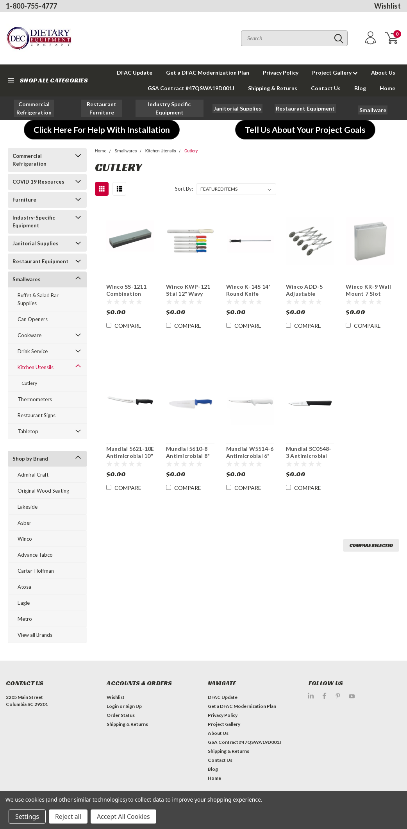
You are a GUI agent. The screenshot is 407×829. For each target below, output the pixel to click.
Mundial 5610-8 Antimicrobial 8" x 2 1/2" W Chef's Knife (188, 452)
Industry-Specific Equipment (33, 221)
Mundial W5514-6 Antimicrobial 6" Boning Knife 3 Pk (250, 452)
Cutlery (29, 383)
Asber (24, 523)
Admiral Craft (33, 475)
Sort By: (184, 189)
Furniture (24, 200)
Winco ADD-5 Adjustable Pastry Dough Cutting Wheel (305, 290)
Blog (360, 88)
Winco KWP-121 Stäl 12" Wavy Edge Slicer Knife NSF (188, 290)
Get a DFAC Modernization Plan (207, 72)
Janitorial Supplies (35, 243)
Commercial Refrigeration (29, 160)
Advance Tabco (35, 555)
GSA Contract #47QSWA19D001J (191, 88)
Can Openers (33, 319)
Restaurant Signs (36, 415)
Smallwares (26, 279)
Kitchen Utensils (36, 367)
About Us (383, 72)
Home (387, 88)
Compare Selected (371, 545)
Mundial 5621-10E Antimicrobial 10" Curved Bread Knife (130, 452)
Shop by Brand (30, 459)
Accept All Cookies (123, 816)
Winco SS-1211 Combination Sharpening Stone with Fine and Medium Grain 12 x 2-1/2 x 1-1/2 (130, 290)
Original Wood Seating (43, 491)
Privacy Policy (280, 72)
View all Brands (35, 635)
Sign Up (133, 706)
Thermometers (35, 399)
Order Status (121, 715)
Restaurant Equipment (40, 261)
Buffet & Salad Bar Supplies (38, 299)
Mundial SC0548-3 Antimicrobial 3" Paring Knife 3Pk (309, 452)
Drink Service (33, 351)
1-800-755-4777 (31, 6)
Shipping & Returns (272, 88)
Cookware (29, 335)
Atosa (24, 587)
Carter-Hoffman (36, 571)
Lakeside (27, 507)
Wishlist (387, 6)
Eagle (24, 603)
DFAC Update (134, 72)
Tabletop (28, 431)
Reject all (68, 816)
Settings (27, 816)
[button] (34, 108)
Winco (25, 539)
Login (113, 706)
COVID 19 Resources (38, 182)
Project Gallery (334, 72)
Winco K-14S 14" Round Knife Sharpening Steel (248, 290)
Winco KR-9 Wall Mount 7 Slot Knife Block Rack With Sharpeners (368, 290)
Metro (25, 619)
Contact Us (326, 88)
